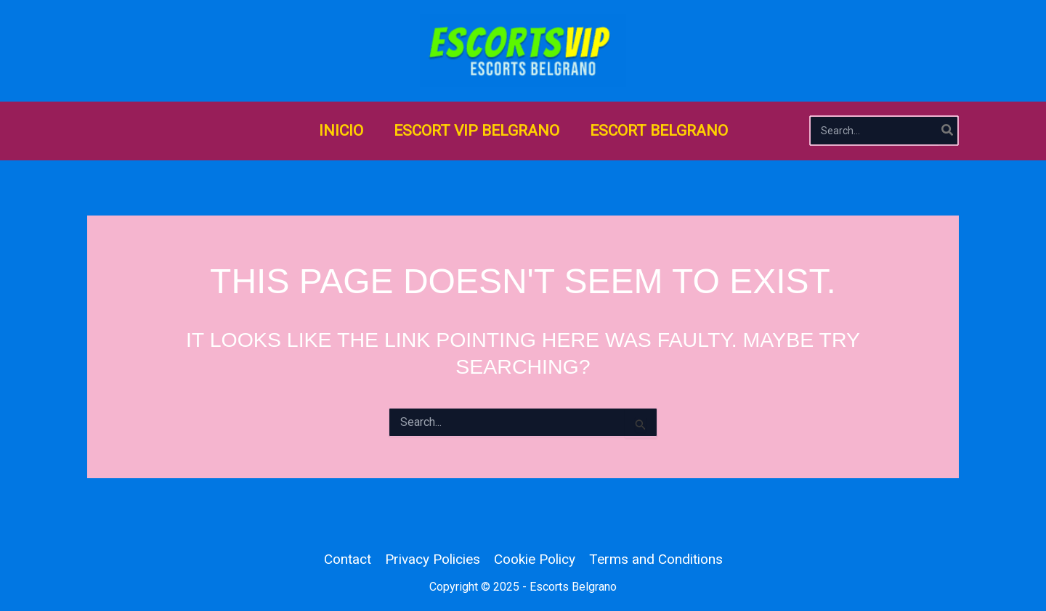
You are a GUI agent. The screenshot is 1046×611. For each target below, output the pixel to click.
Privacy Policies (432, 559)
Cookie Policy (534, 559)
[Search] (947, 130)
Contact (347, 559)
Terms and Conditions (656, 559)
